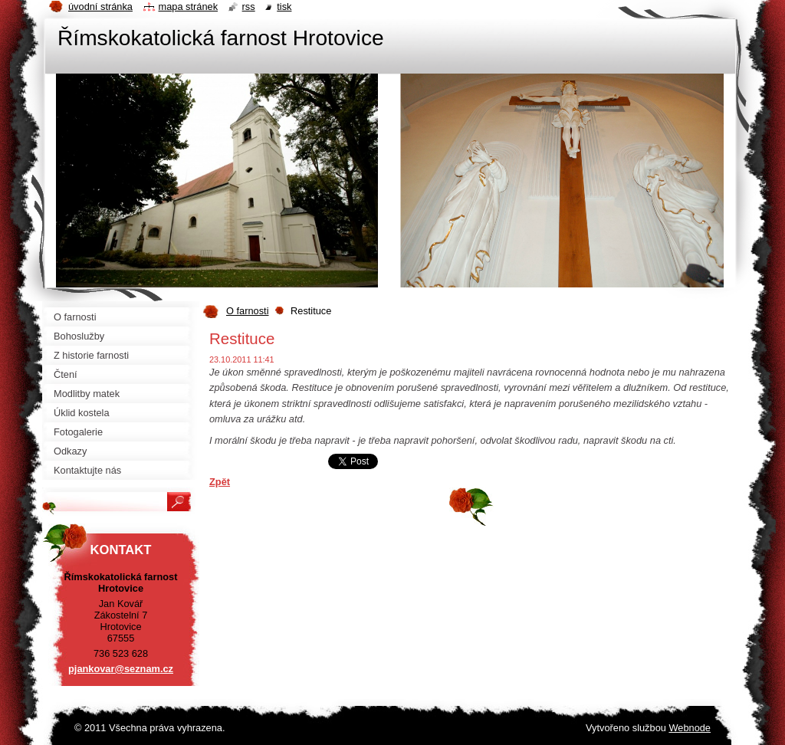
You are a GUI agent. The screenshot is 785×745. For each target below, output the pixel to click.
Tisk (284, 6)
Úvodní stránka (100, 6)
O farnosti (247, 311)
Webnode (689, 728)
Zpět (219, 481)
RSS (248, 6)
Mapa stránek (188, 6)
